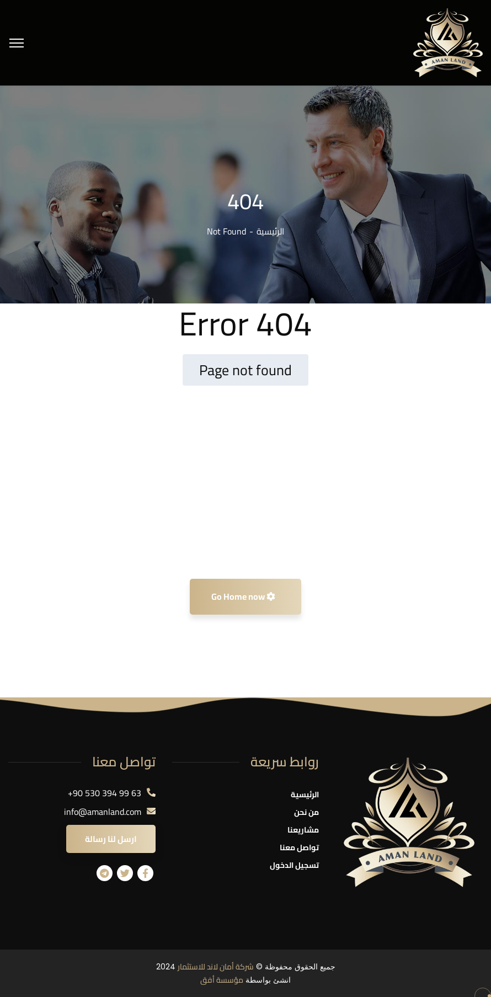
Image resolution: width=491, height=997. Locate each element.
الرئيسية (270, 231)
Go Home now (243, 596)
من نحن (306, 812)
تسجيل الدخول (294, 865)
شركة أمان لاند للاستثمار (216, 966)
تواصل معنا (299, 847)
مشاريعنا (303, 830)
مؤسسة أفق (221, 980)
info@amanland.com (102, 811)
